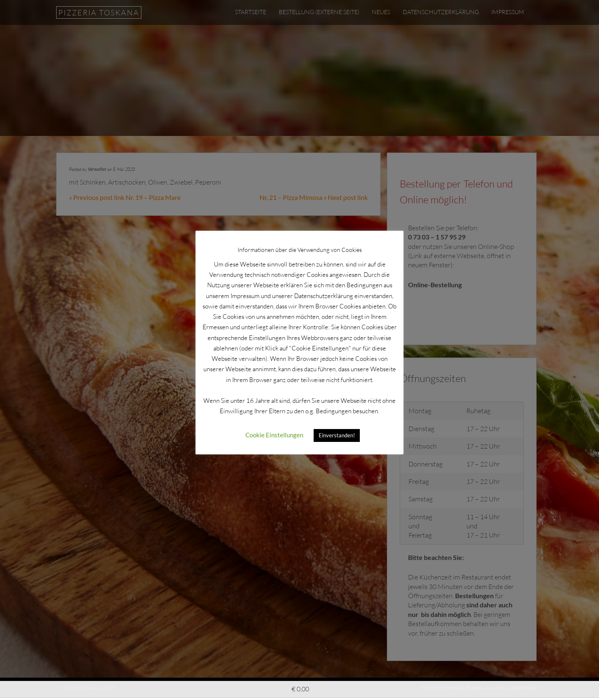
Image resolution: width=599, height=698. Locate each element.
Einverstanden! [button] (337, 435)
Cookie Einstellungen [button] (274, 435)
